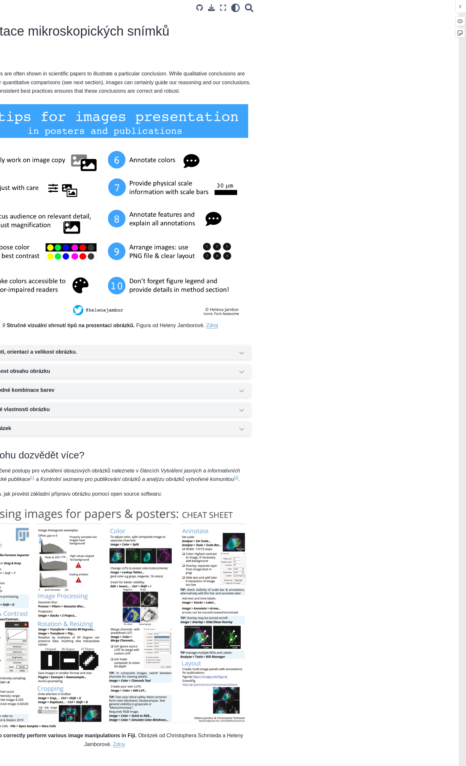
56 (182, 464)
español (165, 756)
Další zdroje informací (34, 202)
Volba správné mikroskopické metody (50, 181)
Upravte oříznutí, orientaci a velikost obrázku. (238, 331)
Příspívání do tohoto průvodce (43, 366)
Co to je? (390, 20)
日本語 (181, 756)
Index (17, 398)
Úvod (17, 102)
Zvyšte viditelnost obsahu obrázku (238, 350)
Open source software (35, 250)
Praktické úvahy (28, 191)
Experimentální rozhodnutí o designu (50, 112)
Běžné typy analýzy (32, 239)
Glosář (18, 377)
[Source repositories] (312, 8)
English (113, 756)
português (145, 756)
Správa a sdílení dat (33, 260)
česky (128, 756)
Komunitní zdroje (29, 356)
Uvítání (19, 64)
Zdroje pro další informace (39, 143)
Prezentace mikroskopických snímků (53, 308)
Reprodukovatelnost (33, 133)
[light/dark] (348, 8)
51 (219, 456)
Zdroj (345, 303)
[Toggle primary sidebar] (112, 8)
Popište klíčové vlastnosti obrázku (238, 388)
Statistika (21, 318)
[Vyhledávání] (362, 8)
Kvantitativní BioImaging (37, 74)
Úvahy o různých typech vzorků (44, 122)
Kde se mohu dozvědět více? (410, 31)
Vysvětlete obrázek (238, 407)
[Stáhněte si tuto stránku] (324, 8)
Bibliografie (23, 387)
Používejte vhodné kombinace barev (238, 369)
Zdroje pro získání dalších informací (49, 270)
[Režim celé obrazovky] (335, 8)
